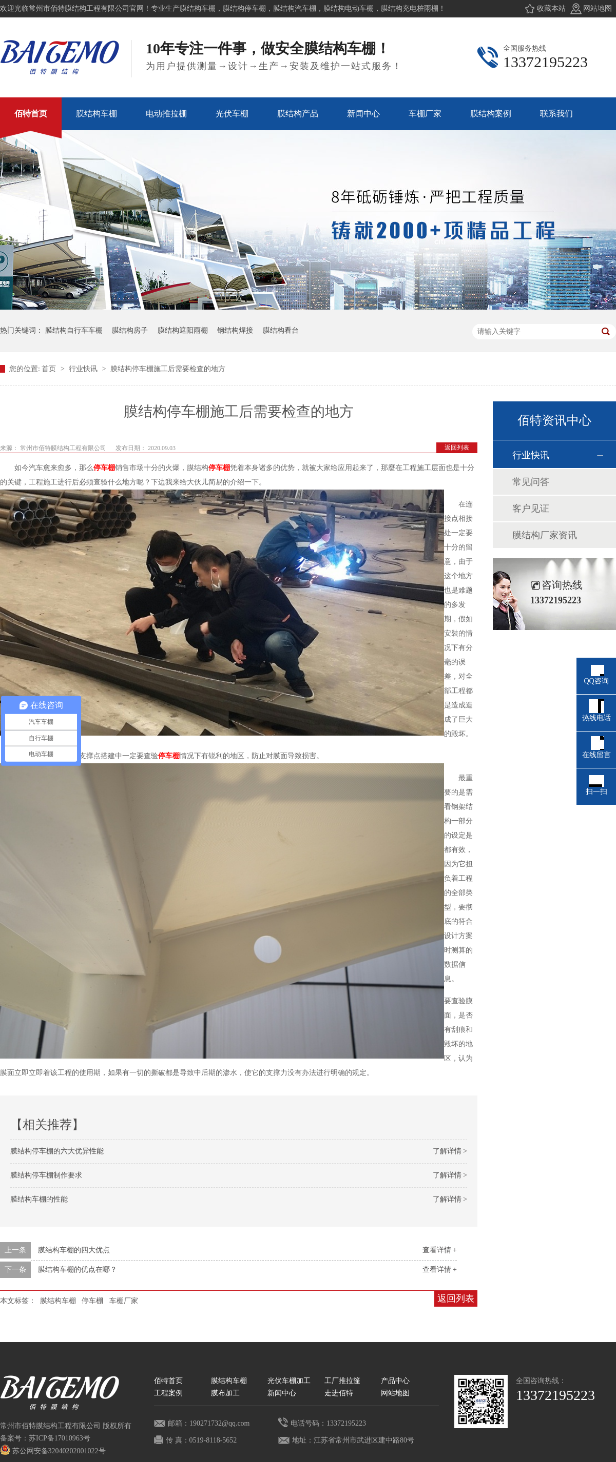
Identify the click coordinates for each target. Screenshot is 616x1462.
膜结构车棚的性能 (39, 1199)
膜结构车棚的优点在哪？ (77, 1269)
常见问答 (530, 482)
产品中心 (395, 1381)
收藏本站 (551, 8)
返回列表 (457, 447)
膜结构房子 (130, 330)
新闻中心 (281, 1393)
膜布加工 (225, 1393)
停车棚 (104, 468)
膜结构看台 (281, 330)
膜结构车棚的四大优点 (74, 1250)
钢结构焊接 (235, 330)
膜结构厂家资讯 (544, 535)
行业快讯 (84, 369)
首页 (50, 369)
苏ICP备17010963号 (59, 1438)
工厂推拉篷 (342, 1381)
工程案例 (168, 1393)
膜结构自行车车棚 (74, 330)
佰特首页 (168, 1381)
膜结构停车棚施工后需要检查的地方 (167, 369)
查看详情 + (439, 1250)
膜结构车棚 (58, 1301)
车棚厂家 (123, 1301)
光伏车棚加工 (289, 1381)
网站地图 (597, 8)
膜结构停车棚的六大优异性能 (57, 1151)
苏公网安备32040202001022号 (53, 1451)
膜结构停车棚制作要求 (46, 1175)
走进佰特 (338, 1393)
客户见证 (530, 508)
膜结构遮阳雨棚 (183, 330)
